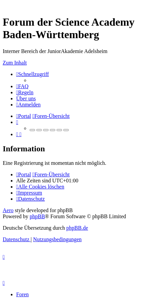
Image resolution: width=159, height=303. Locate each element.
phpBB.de (77, 228)
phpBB (37, 216)
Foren (22, 294)
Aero (8, 210)
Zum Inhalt (15, 63)
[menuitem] (22, 86)
